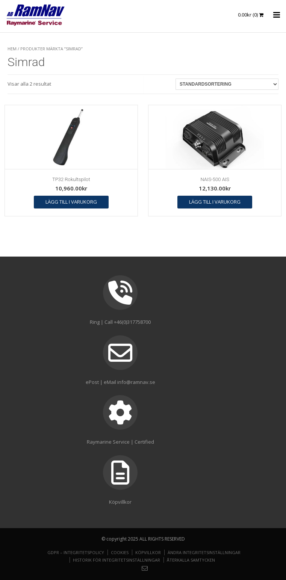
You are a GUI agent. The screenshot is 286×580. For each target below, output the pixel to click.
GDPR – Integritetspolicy (75, 552)
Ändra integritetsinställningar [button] (204, 552)
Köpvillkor (148, 552)
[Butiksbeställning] (227, 84)
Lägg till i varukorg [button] (71, 201)
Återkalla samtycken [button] (191, 560)
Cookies (120, 552)
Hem (12, 48)
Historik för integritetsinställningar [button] (116, 560)
